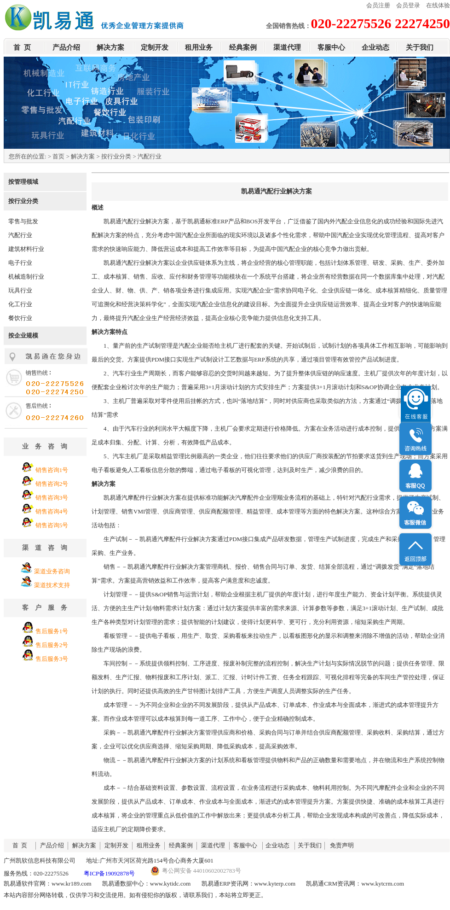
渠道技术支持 (52, 585)
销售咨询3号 (52, 497)
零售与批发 (23, 221)
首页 (58, 156)
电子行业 (20, 262)
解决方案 (110, 47)
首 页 (22, 47)
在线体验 (438, 5)
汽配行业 (20, 235)
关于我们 (419, 47)
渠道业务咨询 (52, 571)
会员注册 (378, 5)
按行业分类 (116, 156)
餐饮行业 (20, 318)
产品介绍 (66, 47)
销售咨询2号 (52, 483)
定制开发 (154, 47)
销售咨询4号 (52, 511)
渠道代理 (287, 47)
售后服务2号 (52, 645)
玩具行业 (20, 290)
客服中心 (331, 47)
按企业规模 (23, 335)
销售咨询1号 (52, 470)
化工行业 (20, 304)
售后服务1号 (52, 631)
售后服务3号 (52, 658)
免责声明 (342, 845)
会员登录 (408, 5)
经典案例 (243, 47)
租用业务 (199, 47)
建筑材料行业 (26, 248)
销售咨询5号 (52, 525)
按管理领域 (23, 181)
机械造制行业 (26, 276)
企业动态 (375, 47)
